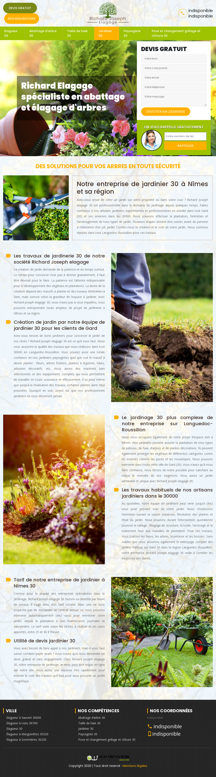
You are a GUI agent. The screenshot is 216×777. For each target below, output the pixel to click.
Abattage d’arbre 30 (43, 33)
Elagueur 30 (11, 33)
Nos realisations (21, 18)
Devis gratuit (20, 8)
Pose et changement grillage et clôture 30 (176, 33)
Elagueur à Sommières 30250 (26, 740)
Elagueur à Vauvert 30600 (23, 718)
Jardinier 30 (105, 33)
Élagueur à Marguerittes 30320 (27, 734)
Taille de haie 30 (77, 33)
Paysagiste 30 (132, 33)
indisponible (168, 726)
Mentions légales (135, 766)
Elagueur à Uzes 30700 (22, 723)
